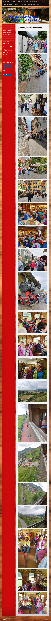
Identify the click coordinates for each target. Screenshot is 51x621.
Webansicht (46, 619)
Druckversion (5, 618)
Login (47, 618)
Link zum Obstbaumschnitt (7, 74)
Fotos (4, 70)
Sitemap (9, 618)
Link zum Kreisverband (6, 65)
